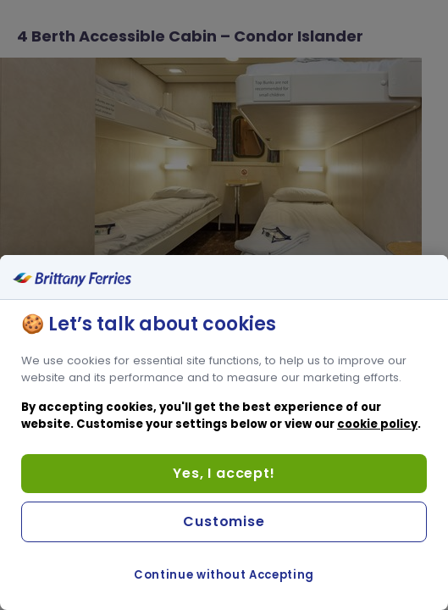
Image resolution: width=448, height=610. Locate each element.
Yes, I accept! (223, 473)
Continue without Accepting (224, 575)
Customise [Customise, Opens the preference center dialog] (223, 521)
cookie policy (377, 424)
